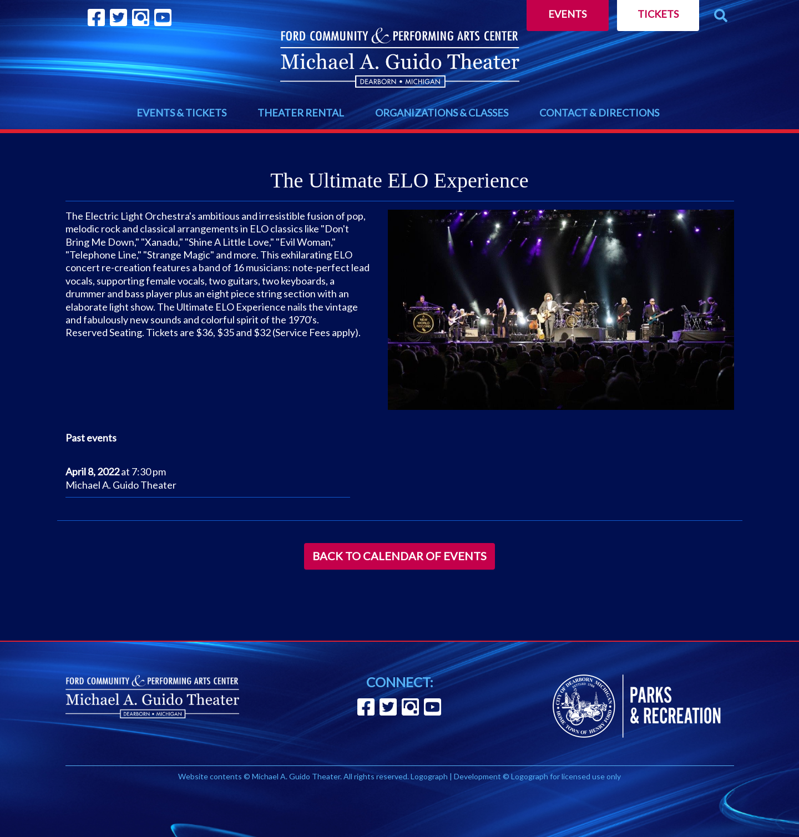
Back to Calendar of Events (399, 555)
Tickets (658, 14)
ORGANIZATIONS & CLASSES (441, 112)
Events (567, 14)
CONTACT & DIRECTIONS (599, 112)
